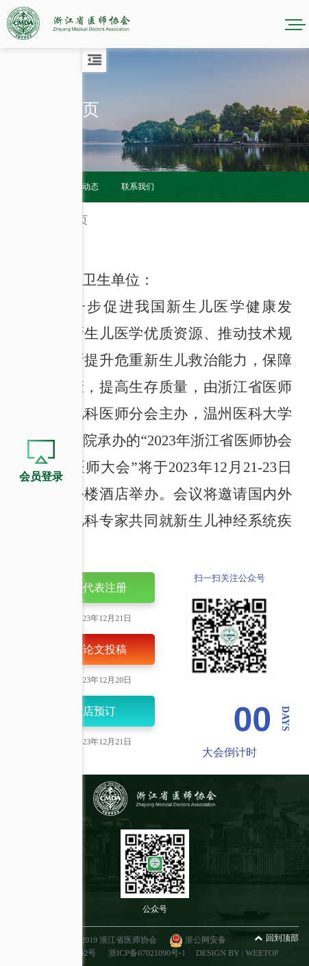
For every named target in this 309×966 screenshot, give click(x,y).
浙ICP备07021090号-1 (147, 953)
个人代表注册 (82, 589)
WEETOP (261, 953)
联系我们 (137, 186)
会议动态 (82, 186)
